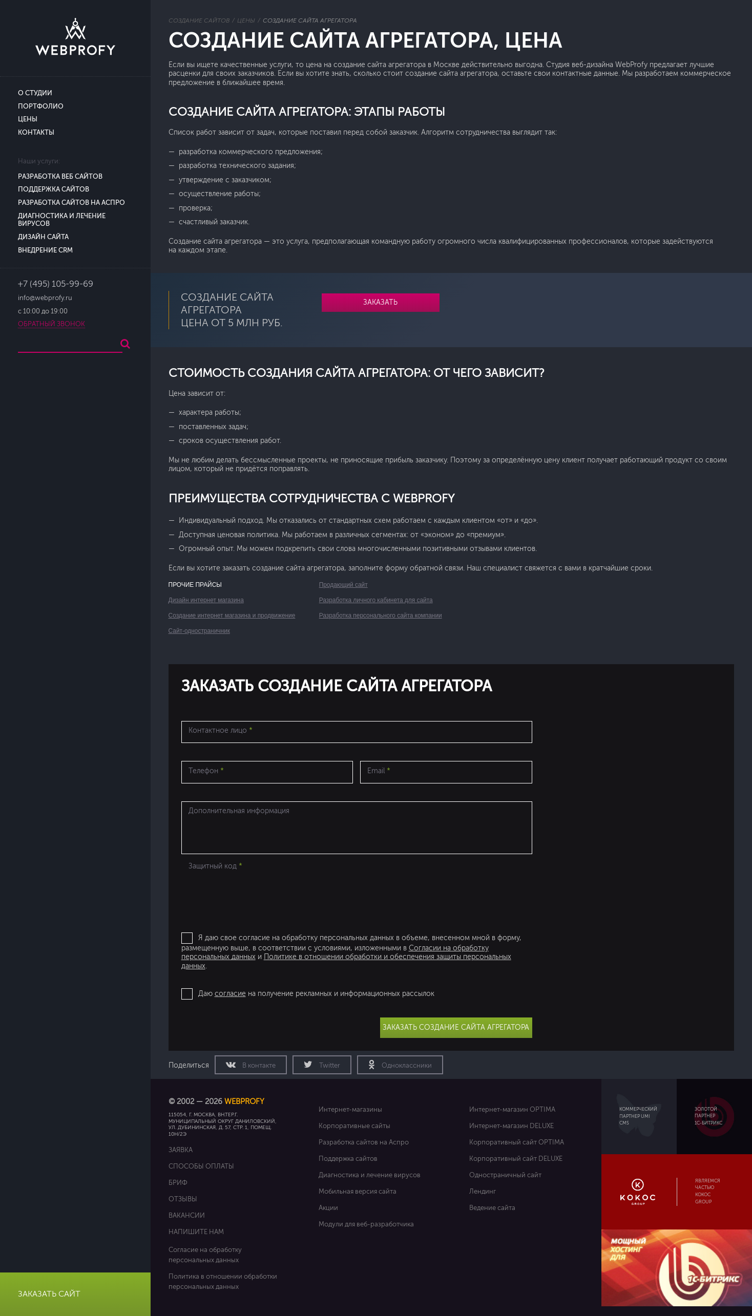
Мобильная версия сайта (357, 1191)
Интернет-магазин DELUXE (511, 1126)
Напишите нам (196, 1232)
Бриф (178, 1182)
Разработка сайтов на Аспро (71, 202)
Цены (27, 119)
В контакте (258, 1065)
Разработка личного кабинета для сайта (376, 600)
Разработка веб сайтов (60, 176)
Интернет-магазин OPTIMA (512, 1109)
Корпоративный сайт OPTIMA (516, 1142)
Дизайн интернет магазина (206, 600)
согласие (230, 993)
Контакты (36, 132)
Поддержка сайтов (53, 189)
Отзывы (183, 1199)
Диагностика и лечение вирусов (370, 1175)
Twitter (329, 1065)
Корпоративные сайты (354, 1126)
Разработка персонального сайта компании (380, 615)
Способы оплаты (201, 1166)
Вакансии (187, 1215)
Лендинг (482, 1191)
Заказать (380, 302)
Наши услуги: (39, 161)
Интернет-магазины (350, 1109)
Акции (328, 1208)
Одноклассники (406, 1065)
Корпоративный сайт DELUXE (515, 1158)
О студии (35, 93)
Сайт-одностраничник (199, 630)
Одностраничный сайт (505, 1175)
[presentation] (259, 895)
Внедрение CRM (45, 250)
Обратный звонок (51, 324)
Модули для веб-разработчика (366, 1224)
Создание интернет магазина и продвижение (232, 615)
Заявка (181, 1150)
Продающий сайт (343, 584)
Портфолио (41, 106)
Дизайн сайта (43, 237)
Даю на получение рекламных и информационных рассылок (316, 993)
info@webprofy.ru (45, 298)
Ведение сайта (492, 1208)
